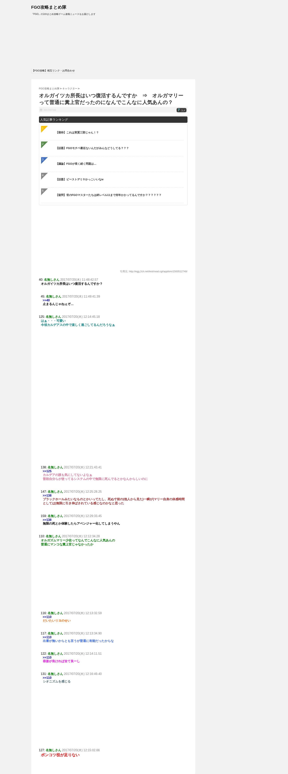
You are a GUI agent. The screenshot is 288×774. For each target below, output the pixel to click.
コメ (181, 110)
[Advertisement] (113, 436)
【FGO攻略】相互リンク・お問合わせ (53, 70)
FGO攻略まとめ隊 (49, 7)
